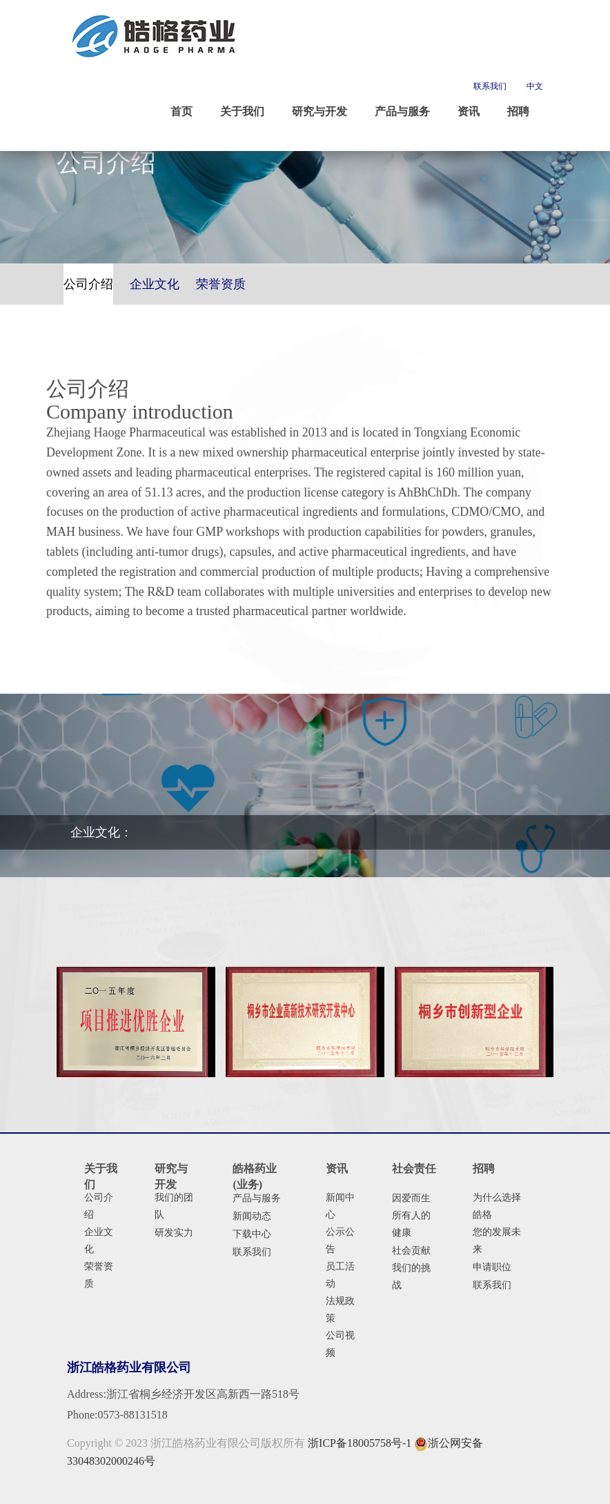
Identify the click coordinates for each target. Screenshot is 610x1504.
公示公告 (340, 1240)
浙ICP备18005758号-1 (359, 1443)
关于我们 (100, 1176)
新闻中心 (340, 1206)
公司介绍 (98, 1206)
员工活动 (340, 1275)
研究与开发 (171, 1176)
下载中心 (252, 1234)
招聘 (484, 1168)
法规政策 (340, 1309)
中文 (535, 86)
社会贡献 (411, 1250)
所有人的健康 (411, 1224)
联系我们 (489, 86)
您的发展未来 (497, 1240)
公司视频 (340, 1344)
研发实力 (174, 1232)
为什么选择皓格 (497, 1206)
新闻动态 (252, 1216)
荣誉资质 (98, 1275)
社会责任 (414, 1168)
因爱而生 (411, 1198)
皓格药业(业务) (255, 1176)
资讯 (337, 1168)
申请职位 (492, 1267)
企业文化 (98, 1240)
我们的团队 (174, 1206)
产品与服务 (257, 1198)
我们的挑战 (411, 1276)
